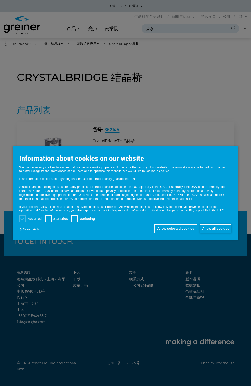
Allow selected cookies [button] (172, 229)
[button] (30, 229)
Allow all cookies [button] (214, 229)
